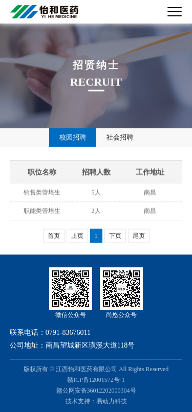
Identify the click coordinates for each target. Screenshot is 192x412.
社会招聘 (119, 137)
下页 (115, 235)
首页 (54, 235)
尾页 (139, 235)
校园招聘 (72, 137)
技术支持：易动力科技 (96, 401)
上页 (77, 235)
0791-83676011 (68, 332)
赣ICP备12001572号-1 (96, 379)
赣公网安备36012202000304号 (96, 390)
